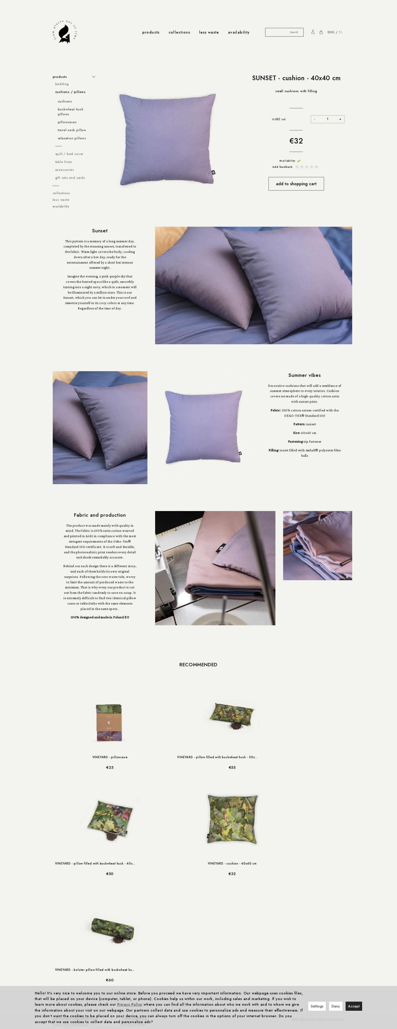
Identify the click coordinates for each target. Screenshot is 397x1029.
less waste (209, 32)
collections (179, 32)
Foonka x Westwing (137, 922)
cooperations (134, 912)
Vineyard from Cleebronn (141, 928)
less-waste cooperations (77, 981)
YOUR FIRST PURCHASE (318, 913)
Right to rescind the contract (75, 938)
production (121, 959)
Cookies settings (66, 949)
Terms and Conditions (71, 917)
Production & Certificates (130, 970)
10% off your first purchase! (75, 964)
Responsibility (121, 964)
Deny (335, 1006)
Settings (317, 1006)
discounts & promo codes (78, 959)
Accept (354, 1006)
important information (75, 912)
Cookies (59, 928)
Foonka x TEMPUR (136, 933)
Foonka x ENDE (133, 917)
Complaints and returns (71, 943)
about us (134, 981)
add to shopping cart (296, 184)
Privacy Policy (64, 922)
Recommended (198, 664)
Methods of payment (69, 933)
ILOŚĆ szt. (279, 119)
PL (340, 32)
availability (239, 32)
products (151, 32)
